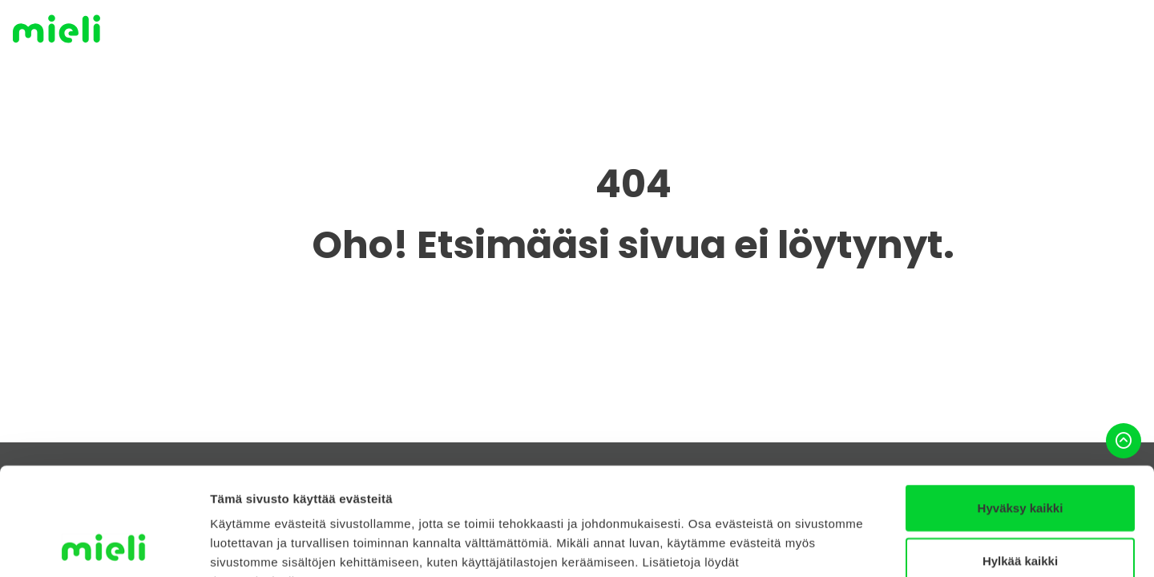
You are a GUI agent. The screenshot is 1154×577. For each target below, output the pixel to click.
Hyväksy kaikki (1020, 407)
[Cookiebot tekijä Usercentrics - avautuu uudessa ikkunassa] (104, 546)
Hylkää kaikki (1020, 459)
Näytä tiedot (857, 545)
